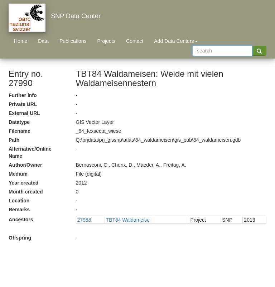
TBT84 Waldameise (128, 220)
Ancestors (21, 219)
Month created (26, 192)
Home (20, 41)
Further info (23, 95)
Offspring (20, 238)
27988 (84, 220)
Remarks (19, 209)
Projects (106, 41)
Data (43, 41)
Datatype (19, 122)
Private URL (23, 104)
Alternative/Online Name (30, 152)
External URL (24, 113)
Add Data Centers (175, 41)
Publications (73, 41)
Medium (18, 174)
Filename (19, 131)
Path (14, 140)
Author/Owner (25, 165)
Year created (23, 183)
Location (19, 200)
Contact (134, 41)
